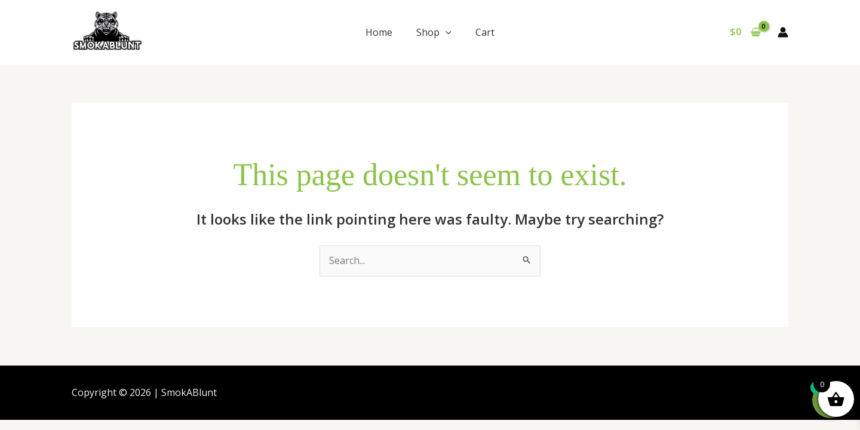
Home (379, 32)
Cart (484, 32)
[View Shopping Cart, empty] (745, 32)
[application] (446, 32)
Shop (434, 32)
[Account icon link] (783, 32)
